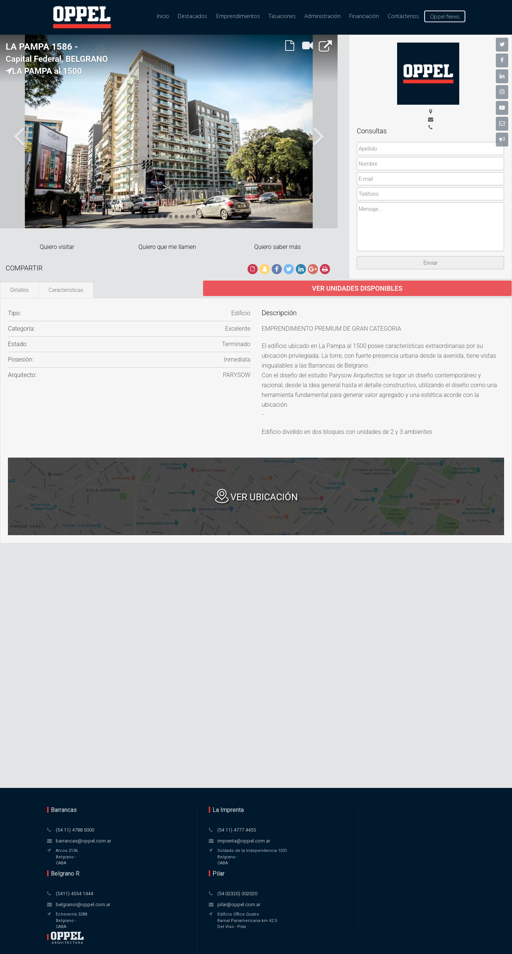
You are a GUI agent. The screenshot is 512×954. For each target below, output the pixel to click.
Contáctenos (403, 16)
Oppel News (444, 16)
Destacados (192, 16)
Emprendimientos (238, 16)
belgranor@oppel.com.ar (255, 841)
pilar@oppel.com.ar (334, 841)
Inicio (163, 16)
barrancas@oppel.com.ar (83, 841)
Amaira (272, 944)
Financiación (364, 16)
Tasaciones (282, 16)
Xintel (271, 937)
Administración (322, 16)
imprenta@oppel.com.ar (168, 841)
